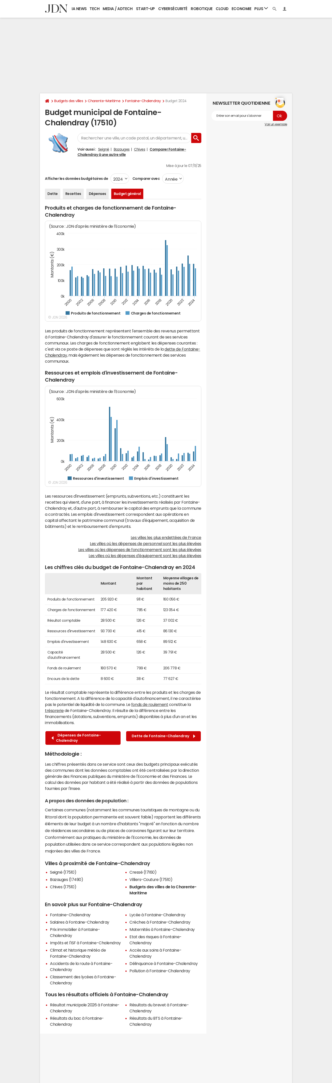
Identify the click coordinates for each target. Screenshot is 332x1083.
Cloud (222, 9)
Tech (94, 9)
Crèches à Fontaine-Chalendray (159, 922)
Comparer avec (146, 178)
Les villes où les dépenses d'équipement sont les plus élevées (145, 556)
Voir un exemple (276, 124)
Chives (139, 149)
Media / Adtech (117, 9)
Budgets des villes (68, 101)
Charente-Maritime (104, 101)
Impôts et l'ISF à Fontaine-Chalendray (85, 943)
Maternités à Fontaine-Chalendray (162, 929)
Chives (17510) (63, 887)
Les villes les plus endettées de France (166, 537)
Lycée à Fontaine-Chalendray (157, 915)
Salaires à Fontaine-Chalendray (79, 922)
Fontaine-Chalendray (143, 101)
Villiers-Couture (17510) (150, 879)
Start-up (145, 9)
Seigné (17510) (63, 872)
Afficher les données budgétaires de (76, 178)
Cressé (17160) (142, 872)
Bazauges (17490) (66, 879)
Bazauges (122, 149)
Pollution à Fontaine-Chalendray (159, 971)
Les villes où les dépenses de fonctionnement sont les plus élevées (139, 550)
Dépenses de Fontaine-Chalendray (76, 737)
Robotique (202, 9)
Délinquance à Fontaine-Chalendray (163, 963)
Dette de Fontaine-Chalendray (163, 736)
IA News (79, 9)
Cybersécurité (172, 9)
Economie (241, 9)
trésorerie (54, 710)
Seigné (103, 149)
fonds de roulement (149, 704)
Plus (261, 8)
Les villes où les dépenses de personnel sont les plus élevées (145, 544)
